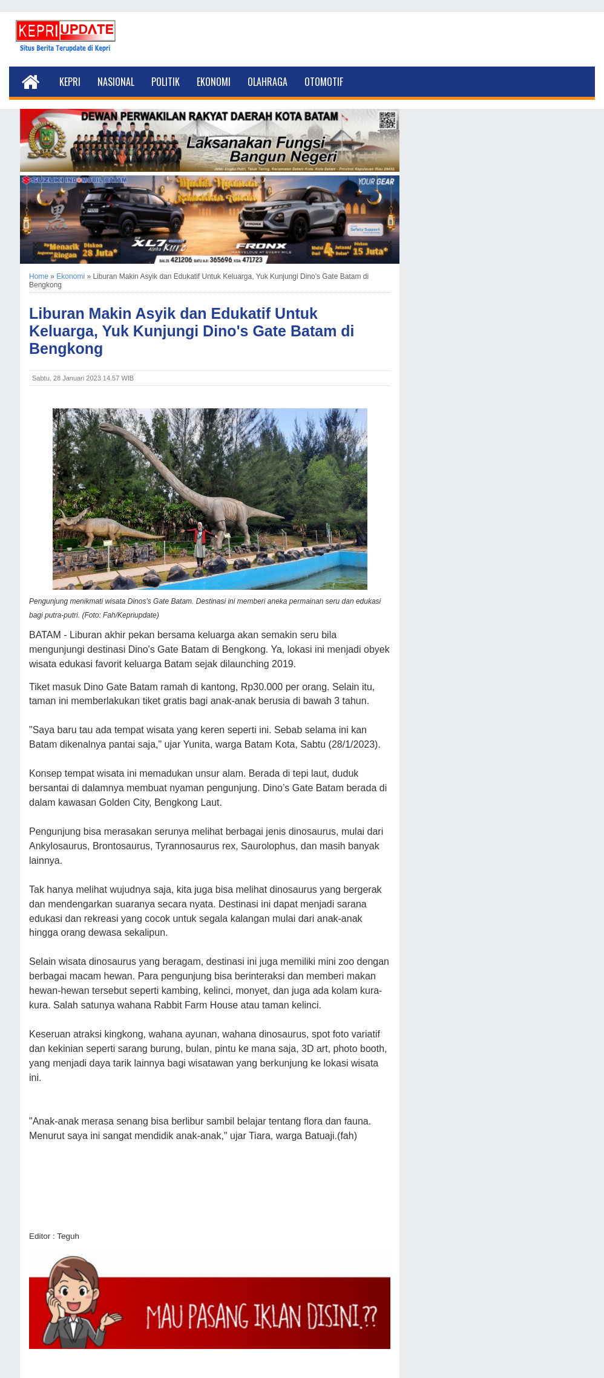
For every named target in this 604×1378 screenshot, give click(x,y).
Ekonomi (214, 81)
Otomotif (323, 81)
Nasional (115, 81)
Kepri (69, 81)
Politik (165, 81)
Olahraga (267, 81)
